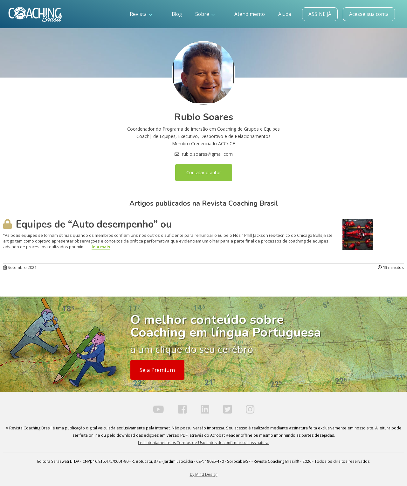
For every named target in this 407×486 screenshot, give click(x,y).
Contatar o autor (203, 172)
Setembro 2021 (20, 267)
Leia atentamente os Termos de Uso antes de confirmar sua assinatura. (203, 442)
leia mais (101, 247)
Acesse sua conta (369, 14)
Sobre (205, 14)
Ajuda (284, 14)
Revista (141, 14)
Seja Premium (157, 369)
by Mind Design (203, 474)
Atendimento (249, 14)
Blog (177, 14)
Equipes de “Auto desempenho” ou (87, 224)
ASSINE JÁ (319, 14)
